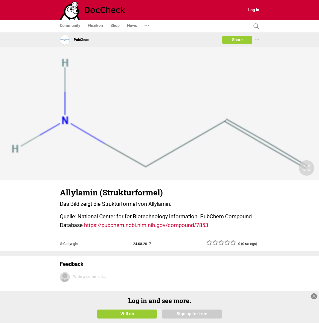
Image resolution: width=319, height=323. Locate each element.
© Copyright (69, 244)
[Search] (255, 26)
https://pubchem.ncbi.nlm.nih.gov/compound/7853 (146, 225)
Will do (127, 313)
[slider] (221, 244)
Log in (253, 9)
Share (237, 39)
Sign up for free (191, 313)
